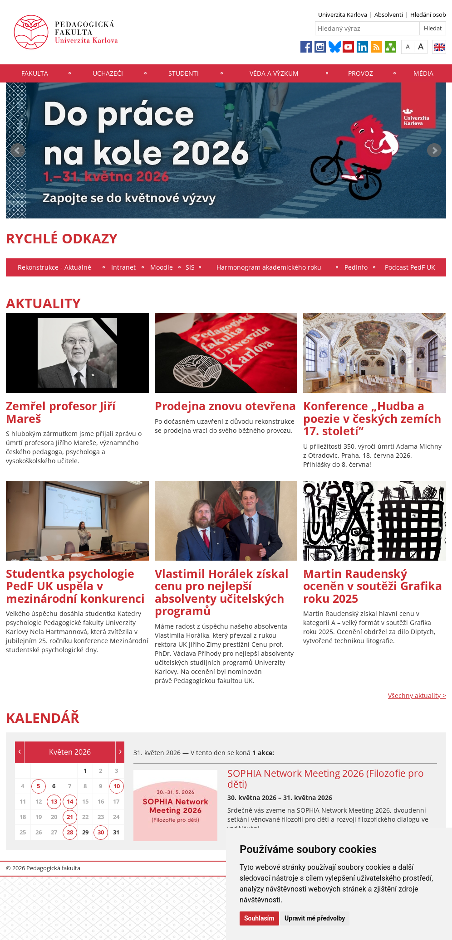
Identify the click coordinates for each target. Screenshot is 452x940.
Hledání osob (428, 14)
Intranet (123, 267)
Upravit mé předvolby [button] (315, 918)
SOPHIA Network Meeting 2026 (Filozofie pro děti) (325, 778)
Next (434, 150)
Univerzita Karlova (342, 14)
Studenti (183, 73)
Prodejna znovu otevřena (225, 405)
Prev (17, 150)
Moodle (161, 267)
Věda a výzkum (274, 73)
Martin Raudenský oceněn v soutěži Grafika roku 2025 (372, 586)
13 (54, 801)
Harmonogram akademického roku (268, 267)
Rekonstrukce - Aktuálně (54, 267)
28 (70, 832)
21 (70, 817)
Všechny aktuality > (417, 695)
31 (116, 832)
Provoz (360, 73)
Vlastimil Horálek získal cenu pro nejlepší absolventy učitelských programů (222, 592)
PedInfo (356, 267)
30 (101, 832)
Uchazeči (108, 73)
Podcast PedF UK (410, 267)
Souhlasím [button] (259, 918)
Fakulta (34, 73)
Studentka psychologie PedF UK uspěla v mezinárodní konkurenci (75, 586)
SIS (190, 267)
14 (70, 801)
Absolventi (388, 14)
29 (85, 832)
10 (116, 786)
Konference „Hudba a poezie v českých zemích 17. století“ (372, 418)
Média (423, 73)
